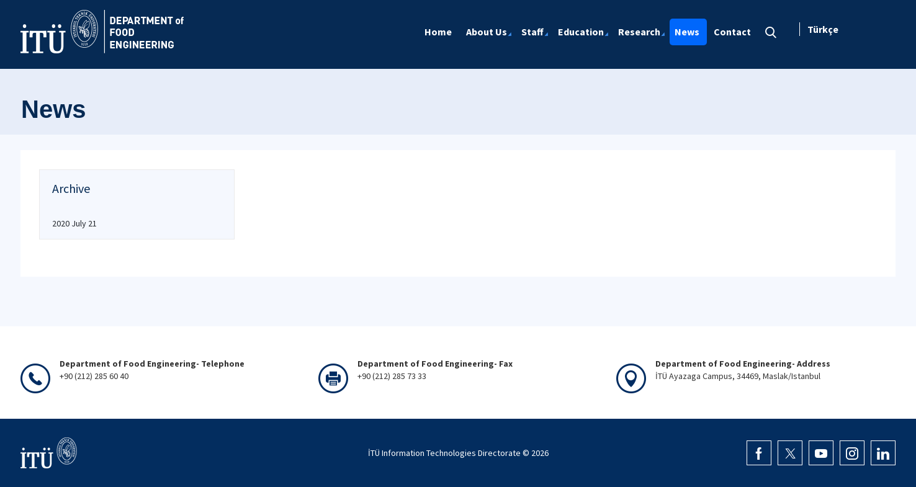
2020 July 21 (74, 223)
